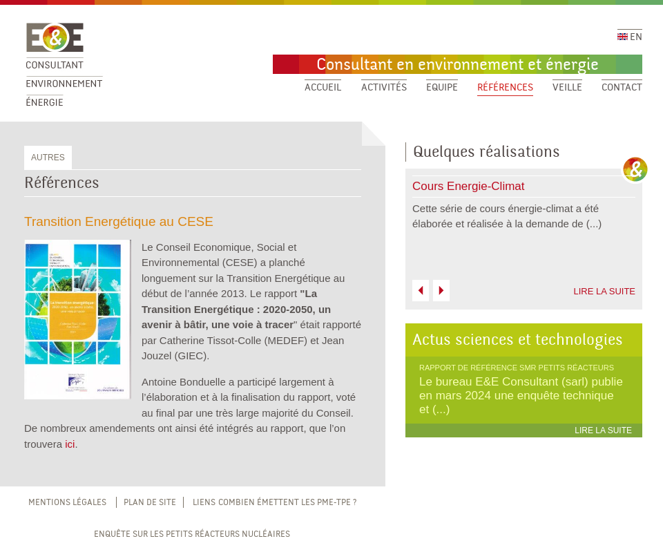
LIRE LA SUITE (604, 291)
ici (70, 444)
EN (629, 37)
